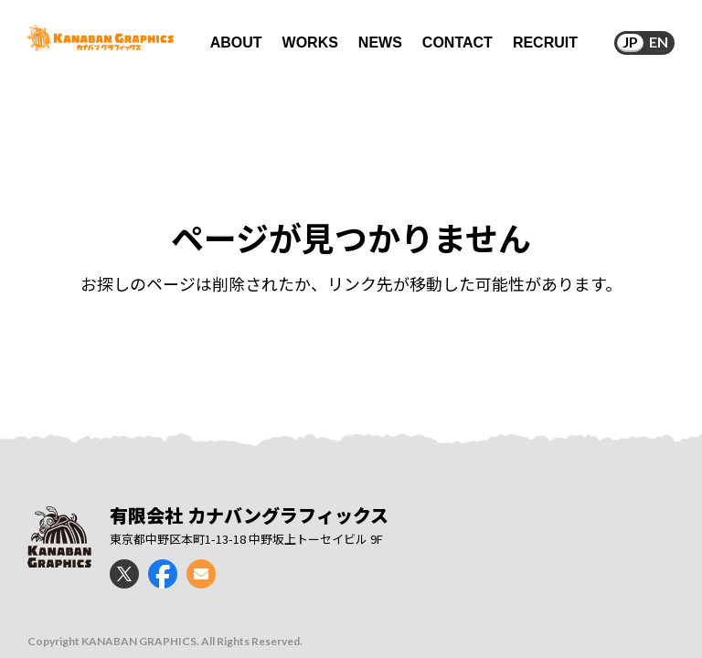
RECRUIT (545, 42)
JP (630, 42)
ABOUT (236, 42)
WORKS (310, 42)
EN (658, 42)
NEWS (380, 42)
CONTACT (457, 42)
